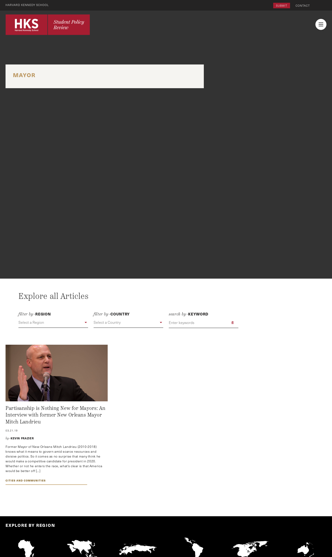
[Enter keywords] (203, 322)
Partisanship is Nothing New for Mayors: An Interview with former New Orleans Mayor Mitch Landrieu (56, 415)
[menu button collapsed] (320, 24)
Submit (281, 5)
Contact (303, 5)
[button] (53, 322)
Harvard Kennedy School (27, 5)
